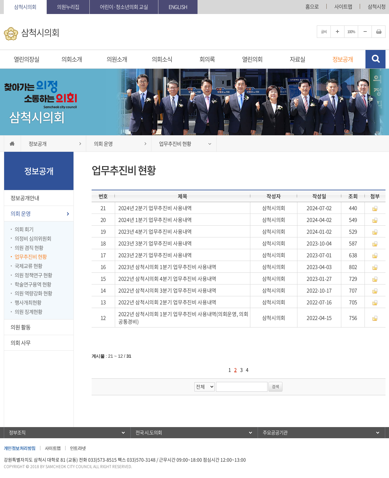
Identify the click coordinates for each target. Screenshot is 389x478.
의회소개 (71, 59)
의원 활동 (20, 327)
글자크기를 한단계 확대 (337, 32)
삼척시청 (377, 6)
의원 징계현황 (28, 311)
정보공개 (342, 59)
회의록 (207, 59)
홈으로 (312, 6)
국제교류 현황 (28, 266)
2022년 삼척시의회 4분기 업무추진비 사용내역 (167, 278)
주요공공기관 (275, 432)
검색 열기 (375, 59)
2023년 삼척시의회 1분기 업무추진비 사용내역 (167, 267)
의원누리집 (68, 7)
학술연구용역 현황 (33, 284)
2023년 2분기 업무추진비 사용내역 (155, 255)
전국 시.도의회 (148, 432)
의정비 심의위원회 (33, 238)
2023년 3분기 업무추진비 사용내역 (155, 243)
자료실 (297, 59)
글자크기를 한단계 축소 (365, 32)
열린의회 (252, 59)
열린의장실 (26, 59)
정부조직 (17, 432)
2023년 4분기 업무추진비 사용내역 (155, 231)
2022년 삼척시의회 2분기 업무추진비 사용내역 (167, 302)
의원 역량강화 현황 (33, 293)
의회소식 (162, 59)
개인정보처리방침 (20, 448)
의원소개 (117, 59)
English (178, 7)
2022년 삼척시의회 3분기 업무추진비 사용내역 (167, 290)
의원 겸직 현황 (29, 247)
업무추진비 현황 (31, 256)
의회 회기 (24, 229)
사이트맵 (343, 6)
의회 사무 (20, 343)
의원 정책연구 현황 (33, 275)
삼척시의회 (25, 7)
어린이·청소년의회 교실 (124, 7)
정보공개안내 (24, 198)
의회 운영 (20, 213)
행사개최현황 (28, 302)
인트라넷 (78, 448)
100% (351, 31)
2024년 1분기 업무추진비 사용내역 (155, 219)
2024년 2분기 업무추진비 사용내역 (155, 208)
